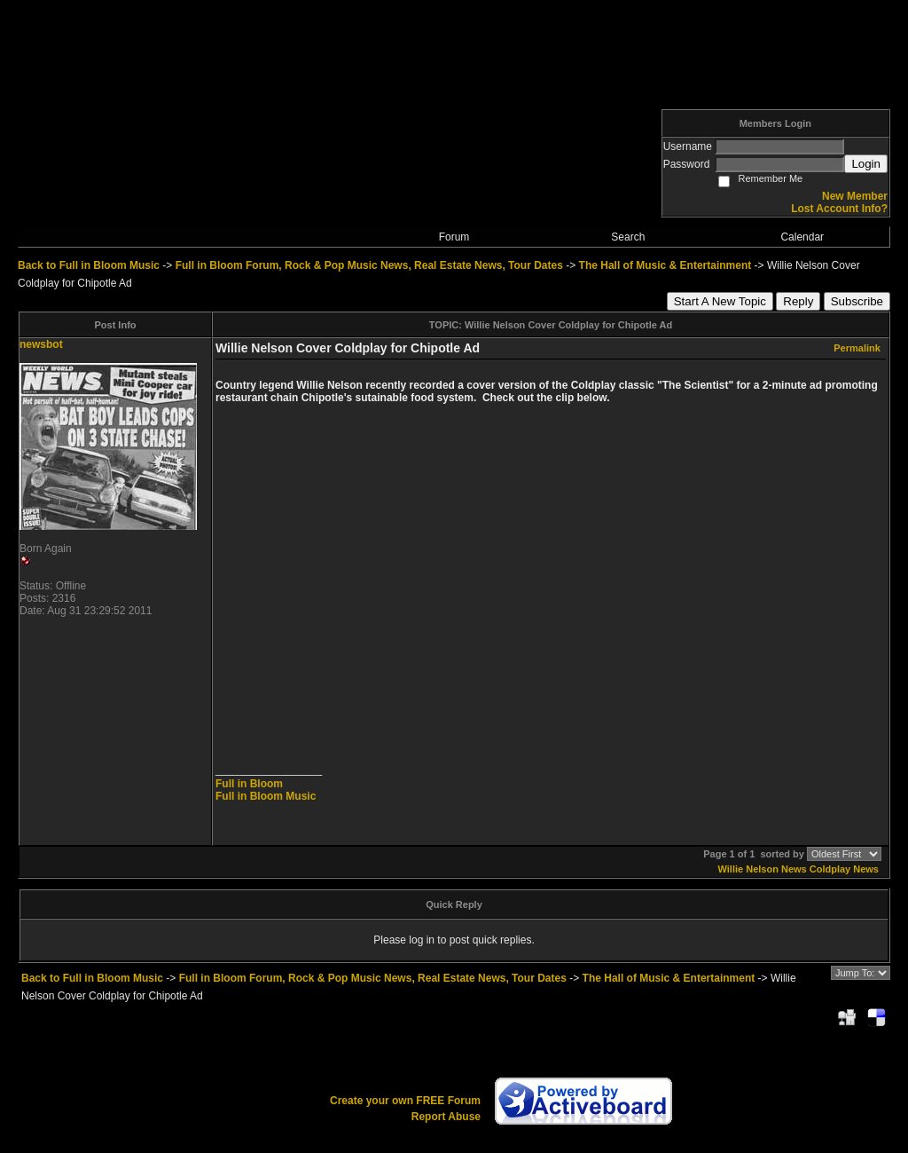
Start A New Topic (720, 301)
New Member (855, 196)
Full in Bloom (249, 784)
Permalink (857, 348)
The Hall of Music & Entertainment (665, 265)
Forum (454, 237)
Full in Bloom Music (265, 796)
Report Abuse (446, 1116)
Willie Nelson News (762, 869)
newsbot (41, 344)
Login (866, 163)
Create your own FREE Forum (405, 1100)
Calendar (802, 237)
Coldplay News (844, 869)
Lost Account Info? (839, 208)
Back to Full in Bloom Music (89, 265)
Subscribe (857, 301)
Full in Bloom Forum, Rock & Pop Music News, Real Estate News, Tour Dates (369, 265)
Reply (798, 301)
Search (628, 237)
